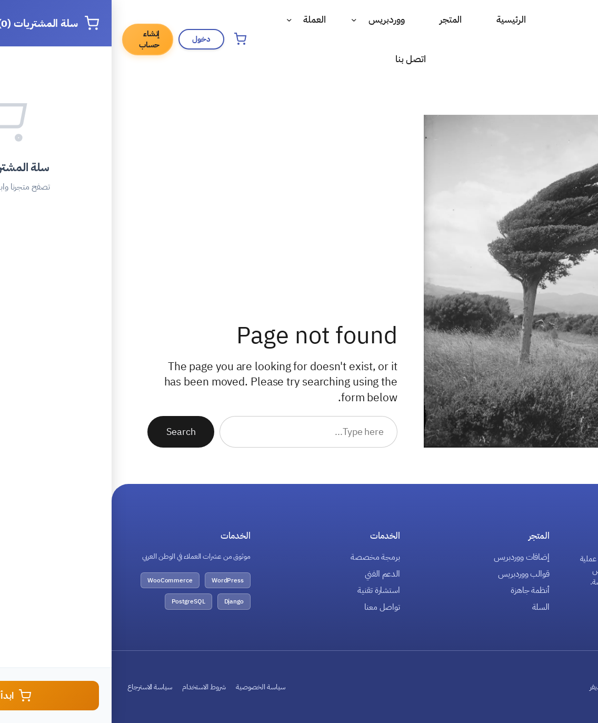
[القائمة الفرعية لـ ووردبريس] (242, 20)
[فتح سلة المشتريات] (128, 38)
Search (69, 432)
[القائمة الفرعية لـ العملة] (178, 20)
